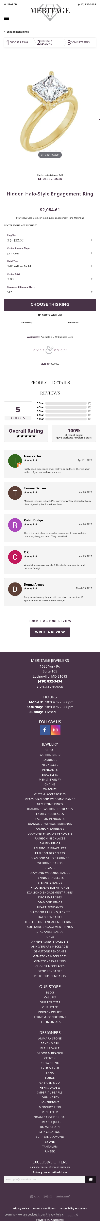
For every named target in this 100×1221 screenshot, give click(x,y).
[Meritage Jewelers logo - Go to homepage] (50, 12)
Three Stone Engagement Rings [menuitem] (50, 922)
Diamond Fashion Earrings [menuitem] (50, 824)
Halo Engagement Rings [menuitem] (50, 887)
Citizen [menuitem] (50, 1058)
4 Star (40, 407)
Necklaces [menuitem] (50, 765)
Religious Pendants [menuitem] (50, 976)
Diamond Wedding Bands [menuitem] (50, 873)
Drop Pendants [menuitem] (50, 971)
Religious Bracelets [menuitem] (50, 848)
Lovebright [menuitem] (50, 1102)
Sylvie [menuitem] (50, 1141)
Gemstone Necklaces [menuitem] (50, 956)
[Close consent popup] (77, 1215)
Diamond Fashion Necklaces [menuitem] (50, 809)
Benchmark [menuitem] (50, 1043)
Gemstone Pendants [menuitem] (50, 951)
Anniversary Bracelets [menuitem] (49, 941)
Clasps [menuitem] (50, 868)
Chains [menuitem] (50, 784)
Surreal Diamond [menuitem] (50, 1136)
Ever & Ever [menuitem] (50, 1068)
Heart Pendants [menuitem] (50, 907)
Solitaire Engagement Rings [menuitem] (50, 927)
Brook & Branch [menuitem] (50, 1053)
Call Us (50, 997)
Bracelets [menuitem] (50, 774)
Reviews (50, 393)
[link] (86, 4)
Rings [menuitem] (50, 936)
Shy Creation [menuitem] (50, 1132)
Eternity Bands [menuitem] (50, 882)
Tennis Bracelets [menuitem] (50, 878)
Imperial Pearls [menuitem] (50, 1092)
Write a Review (50, 632)
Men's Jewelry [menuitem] (50, 779)
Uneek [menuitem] (50, 1151)
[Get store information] (50, 686)
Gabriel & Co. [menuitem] (49, 1082)
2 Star (40, 415)
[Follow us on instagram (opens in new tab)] (55, 730)
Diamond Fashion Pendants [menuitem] (49, 833)
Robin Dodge (33, 520)
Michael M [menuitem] (50, 1112)
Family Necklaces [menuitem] (50, 814)
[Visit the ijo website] (47, 1197)
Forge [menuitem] (50, 1078)
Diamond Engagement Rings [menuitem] (50, 892)
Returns (73, 323)
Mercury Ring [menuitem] (50, 1107)
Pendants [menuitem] (50, 769)
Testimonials (50, 1022)
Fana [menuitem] (50, 1073)
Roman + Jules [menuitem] (50, 1122)
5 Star (40, 403)
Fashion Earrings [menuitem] (50, 828)
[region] (50, 114)
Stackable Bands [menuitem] (50, 932)
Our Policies (50, 1002)
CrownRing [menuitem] (50, 1063)
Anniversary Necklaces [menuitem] (50, 946)
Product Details (50, 382)
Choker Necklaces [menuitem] (50, 966)
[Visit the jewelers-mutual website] (63, 1197)
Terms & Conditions (50, 1017)
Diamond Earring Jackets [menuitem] (49, 912)
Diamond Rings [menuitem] (50, 902)
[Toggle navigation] (6, 18)
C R (26, 552)
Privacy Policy (50, 1012)
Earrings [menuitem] (50, 760)
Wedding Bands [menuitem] (49, 863)
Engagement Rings (18, 31)
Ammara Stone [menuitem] (50, 1038)
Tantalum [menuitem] (50, 1146)
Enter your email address (50, 1172)
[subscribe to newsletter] (90, 1179)
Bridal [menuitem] (50, 750)
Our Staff (50, 1007)
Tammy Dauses (35, 488)
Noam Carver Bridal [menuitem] (50, 1117)
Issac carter (32, 456)
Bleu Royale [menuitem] (50, 1048)
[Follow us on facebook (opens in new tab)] (45, 730)
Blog (50, 992)
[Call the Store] (50, 681)
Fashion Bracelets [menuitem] (50, 853)
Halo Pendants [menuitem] (50, 917)
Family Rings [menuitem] (50, 843)
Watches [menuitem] (50, 789)
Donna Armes (34, 584)
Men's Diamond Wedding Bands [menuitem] (50, 799)
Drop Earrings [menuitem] (50, 897)
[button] (10, 4)
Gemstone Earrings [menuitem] (50, 961)
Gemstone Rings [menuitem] (50, 804)
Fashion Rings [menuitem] (50, 755)
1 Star (40, 419)
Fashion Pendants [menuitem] (50, 819)
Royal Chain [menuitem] (50, 1127)
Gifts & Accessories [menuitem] (50, 794)
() (89, 403)
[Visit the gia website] (35, 1197)
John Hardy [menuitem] (50, 1097)
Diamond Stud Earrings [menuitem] (50, 858)
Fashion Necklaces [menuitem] (50, 838)
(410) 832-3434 (50, 179)
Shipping (27, 323)
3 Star (40, 411)
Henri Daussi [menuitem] (50, 1087)
